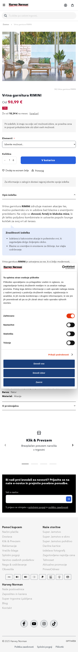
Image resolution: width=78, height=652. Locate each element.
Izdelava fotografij (54, 550)
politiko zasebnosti (58, 507)
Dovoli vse (39, 363)
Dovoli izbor (39, 373)
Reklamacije (9, 546)
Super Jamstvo (52, 531)
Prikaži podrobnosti (58, 354)
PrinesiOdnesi (51, 569)
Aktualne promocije (55, 564)
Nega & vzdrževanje (14, 564)
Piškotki (60, 646)
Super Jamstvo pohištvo (57, 541)
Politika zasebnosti (24, 646)
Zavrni (39, 382)
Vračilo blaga (10, 550)
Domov (6, 24)
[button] (65, 5)
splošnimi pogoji (36, 507)
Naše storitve (51, 527)
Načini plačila (10, 531)
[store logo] (19, 4)
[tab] (39, 195)
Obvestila (8, 569)
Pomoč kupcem (12, 527)
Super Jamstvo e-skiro (56, 536)
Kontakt (7, 608)
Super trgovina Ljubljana (17, 598)
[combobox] (41, 15)
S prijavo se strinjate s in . (37, 507)
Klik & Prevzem (11, 541)
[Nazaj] (5, 445)
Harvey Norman (12, 584)
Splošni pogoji (11, 555)
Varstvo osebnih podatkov (18, 560)
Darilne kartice (51, 546)
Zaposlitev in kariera (14, 594)
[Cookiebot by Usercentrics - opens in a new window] (62, 267)
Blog (5, 603)
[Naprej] (72, 445)
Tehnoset (48, 560)
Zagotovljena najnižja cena (59, 555)
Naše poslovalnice (13, 589)
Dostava (7, 536)
